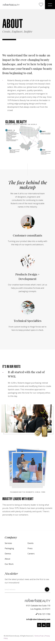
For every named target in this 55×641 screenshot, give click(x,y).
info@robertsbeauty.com (38, 619)
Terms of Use (39, 636)
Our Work (9, 564)
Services (8, 543)
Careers (31, 553)
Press (30, 548)
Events (30, 543)
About (7, 559)
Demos (8, 553)
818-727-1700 (44, 614)
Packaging (9, 548)
